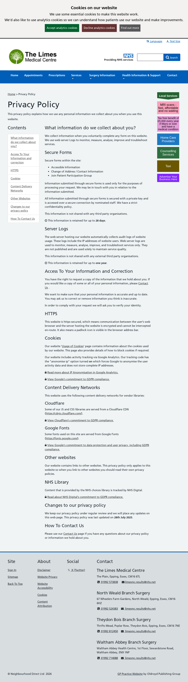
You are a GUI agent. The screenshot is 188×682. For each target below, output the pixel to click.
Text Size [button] (173, 41)
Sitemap (13, 577)
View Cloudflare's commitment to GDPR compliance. (80, 420)
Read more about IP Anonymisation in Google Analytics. (82, 372)
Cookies (15, 178)
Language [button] (154, 41)
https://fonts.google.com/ (61, 438)
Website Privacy (47, 577)
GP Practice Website (130, 674)
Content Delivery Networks (21, 188)
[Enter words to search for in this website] (150, 57)
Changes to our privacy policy (20, 209)
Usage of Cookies (73, 346)
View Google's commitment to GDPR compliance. (78, 379)
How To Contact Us (23, 218)
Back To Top (15, 584)
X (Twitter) (76, 570)
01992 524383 (107, 608)
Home (11, 94)
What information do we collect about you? (23, 142)
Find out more (130, 28)
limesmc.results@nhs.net (138, 582)
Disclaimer (43, 570)
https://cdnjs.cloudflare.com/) (64, 413)
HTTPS (15, 170)
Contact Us (70, 533)
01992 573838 (107, 582)
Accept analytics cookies (62, 28)
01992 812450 (107, 631)
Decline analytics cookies (99, 28)
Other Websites (20, 198)
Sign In (12, 570)
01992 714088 (107, 658)
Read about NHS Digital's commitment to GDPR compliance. (85, 497)
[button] (77, 77)
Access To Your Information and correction (21, 158)
